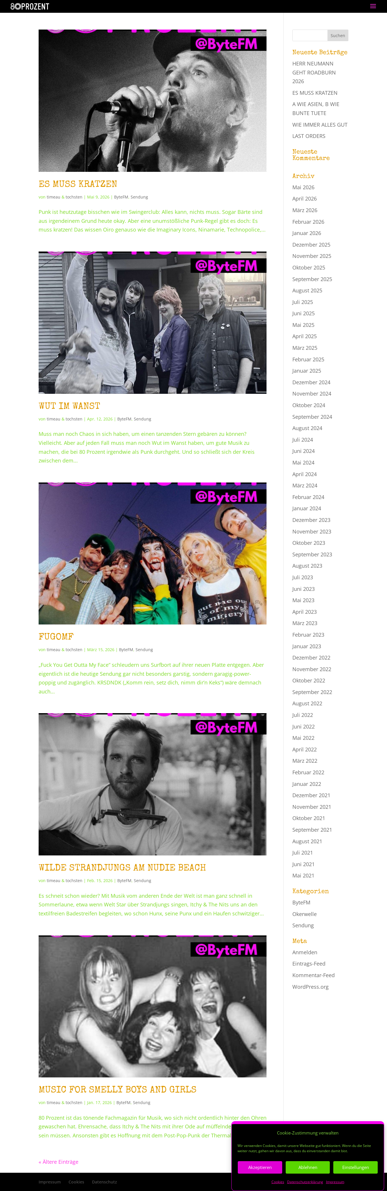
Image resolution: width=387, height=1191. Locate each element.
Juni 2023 (303, 588)
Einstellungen (355, 1179)
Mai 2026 (303, 187)
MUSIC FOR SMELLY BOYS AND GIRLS (118, 1090)
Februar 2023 (308, 634)
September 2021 (312, 829)
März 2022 (304, 760)
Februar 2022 (308, 772)
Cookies (76, 1182)
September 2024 (312, 416)
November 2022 (311, 669)
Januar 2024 (306, 508)
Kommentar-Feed (313, 975)
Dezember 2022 (311, 657)
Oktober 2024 (308, 405)
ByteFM (121, 197)
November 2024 (311, 393)
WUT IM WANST (69, 407)
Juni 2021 (303, 864)
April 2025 (304, 336)
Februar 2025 (308, 359)
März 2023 (304, 623)
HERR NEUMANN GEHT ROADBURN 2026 (314, 72)
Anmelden (304, 952)
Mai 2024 (303, 462)
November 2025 (311, 255)
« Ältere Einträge (58, 1161)
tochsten (74, 197)
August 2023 (307, 565)
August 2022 (307, 703)
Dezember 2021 (311, 795)
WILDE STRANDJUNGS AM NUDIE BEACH (122, 868)
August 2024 (307, 428)
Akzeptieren (260, 1179)
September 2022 (312, 692)
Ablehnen (307, 1179)
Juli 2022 (302, 714)
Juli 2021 (302, 852)
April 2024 (304, 474)
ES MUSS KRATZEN (78, 185)
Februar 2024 (308, 496)
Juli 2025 (302, 301)
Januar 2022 (306, 783)
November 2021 (311, 806)
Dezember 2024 (311, 382)
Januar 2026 (306, 233)
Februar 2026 (308, 221)
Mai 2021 (303, 875)
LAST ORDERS (308, 135)
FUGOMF (56, 637)
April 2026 (304, 198)
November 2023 (311, 531)
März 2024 (304, 485)
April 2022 (304, 749)
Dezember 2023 (311, 519)
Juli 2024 (302, 439)
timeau (53, 197)
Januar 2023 (306, 646)
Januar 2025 (306, 370)
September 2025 (312, 279)
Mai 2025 (303, 324)
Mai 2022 (303, 737)
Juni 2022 (303, 726)
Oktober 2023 (308, 542)
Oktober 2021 (308, 818)
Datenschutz (104, 1182)
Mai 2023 (303, 600)
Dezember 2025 (311, 244)
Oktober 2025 (308, 267)
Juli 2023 (302, 577)
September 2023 (312, 554)
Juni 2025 (303, 313)
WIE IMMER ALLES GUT (320, 124)
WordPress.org (310, 986)
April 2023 (304, 611)
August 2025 (307, 290)
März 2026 (304, 210)
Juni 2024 (303, 450)
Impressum (50, 1182)
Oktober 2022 (308, 680)
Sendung (139, 197)
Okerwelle (304, 913)
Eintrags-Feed (308, 963)
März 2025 (304, 347)
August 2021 (307, 841)
